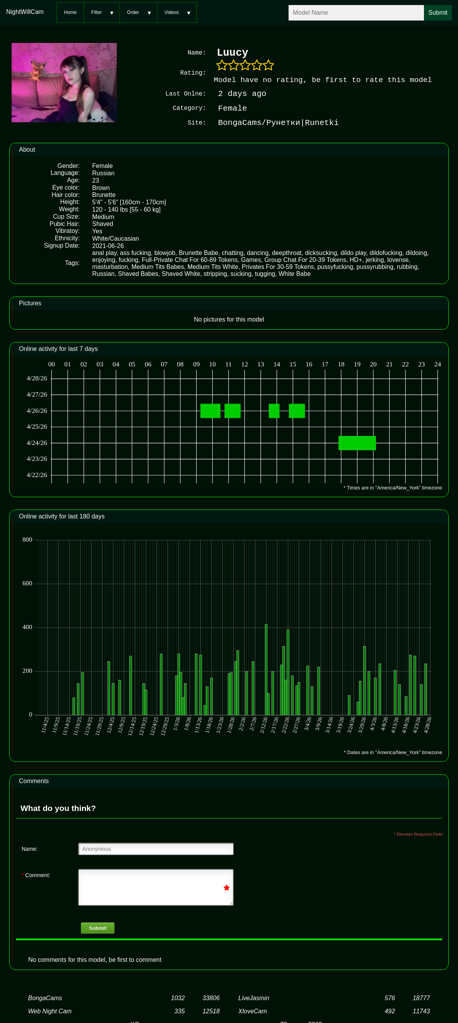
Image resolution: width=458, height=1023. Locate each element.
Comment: (36, 875)
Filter (96, 12)
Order (133, 12)
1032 (178, 998)
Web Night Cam (50, 1011)
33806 (211, 998)
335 (179, 1011)
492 (390, 1011)
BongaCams (45, 998)
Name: (30, 849)
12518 (211, 1011)
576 (390, 998)
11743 (421, 1011)
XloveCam (252, 1011)
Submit (97, 928)
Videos (171, 12)
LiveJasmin (253, 998)
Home (70, 12)
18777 (421, 998)
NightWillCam (25, 12)
